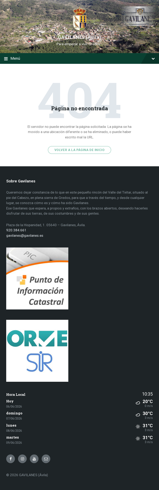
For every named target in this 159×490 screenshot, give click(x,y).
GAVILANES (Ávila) (79, 37)
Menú (79, 59)
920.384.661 (16, 230)
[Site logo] (79, 30)
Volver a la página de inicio (79, 150)
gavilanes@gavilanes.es (24, 235)
